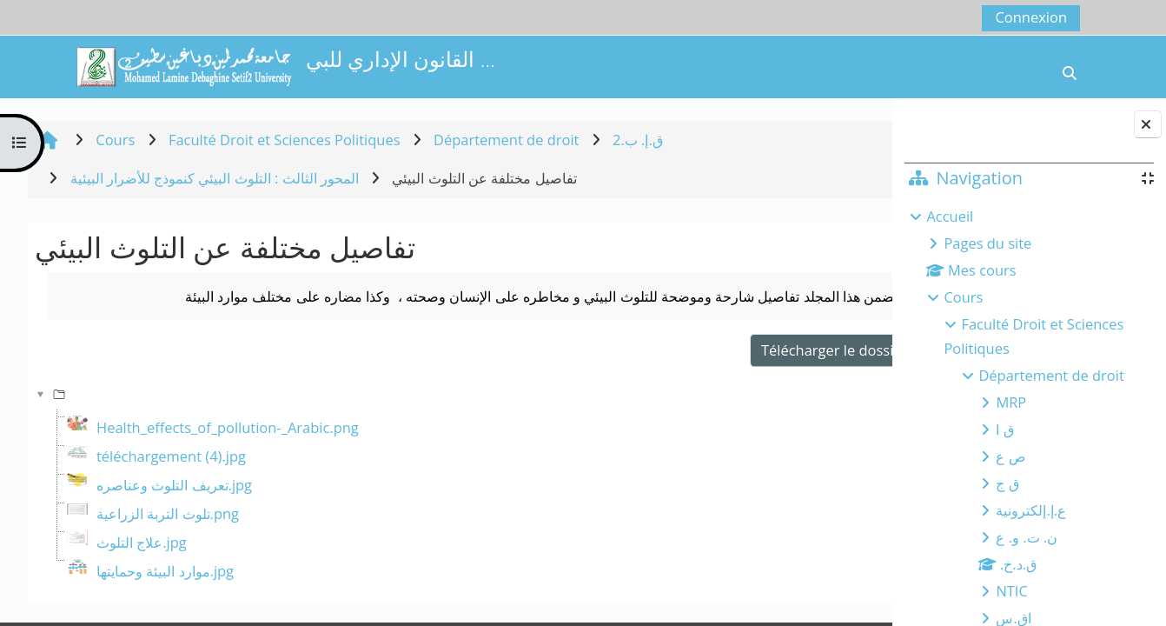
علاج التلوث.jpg (141, 542)
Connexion (1031, 17)
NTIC (1011, 591)
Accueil (949, 216)
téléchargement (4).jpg (171, 456)
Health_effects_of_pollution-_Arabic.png (227, 427)
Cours (963, 297)
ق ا (1004, 429)
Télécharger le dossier (780, 350)
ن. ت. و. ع (1026, 537)
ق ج (1007, 483)
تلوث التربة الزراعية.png (167, 513)
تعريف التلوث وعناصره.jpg (174, 485)
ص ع (1010, 456)
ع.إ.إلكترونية (1031, 510)
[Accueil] (183, 65)
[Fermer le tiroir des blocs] (1148, 124)
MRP (1011, 402)
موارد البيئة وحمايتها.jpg (165, 571)
